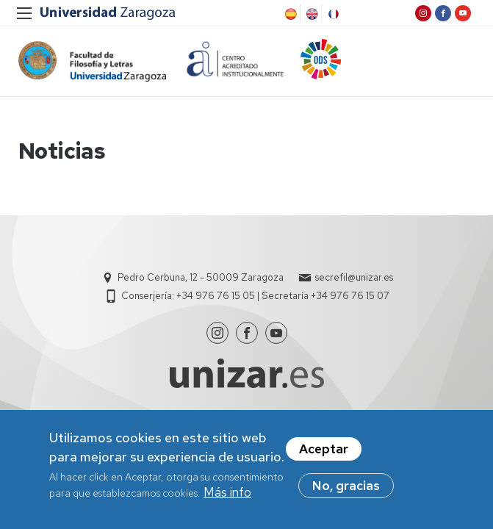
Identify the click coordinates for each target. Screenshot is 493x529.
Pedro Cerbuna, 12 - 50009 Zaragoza (201, 277)
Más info (227, 494)
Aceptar (323, 450)
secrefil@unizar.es (354, 277)
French (332, 14)
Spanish (289, 14)
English (311, 14)
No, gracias (346, 487)
